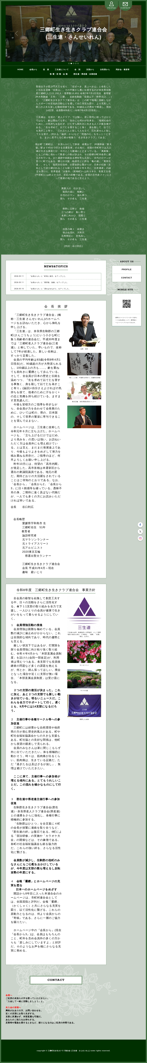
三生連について (62, 69)
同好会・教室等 (123, 69)
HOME (20, 69)
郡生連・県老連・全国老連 (85, 74)
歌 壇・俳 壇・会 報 (59, 74)
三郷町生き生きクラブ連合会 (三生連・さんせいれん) (73, 33)
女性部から (105, 69)
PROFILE (111, 8)
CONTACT (125, 8)
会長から (33, 69)
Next (130, 33)
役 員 (46, 69)
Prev (16, 33)
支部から (90, 69)
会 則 (77, 69)
